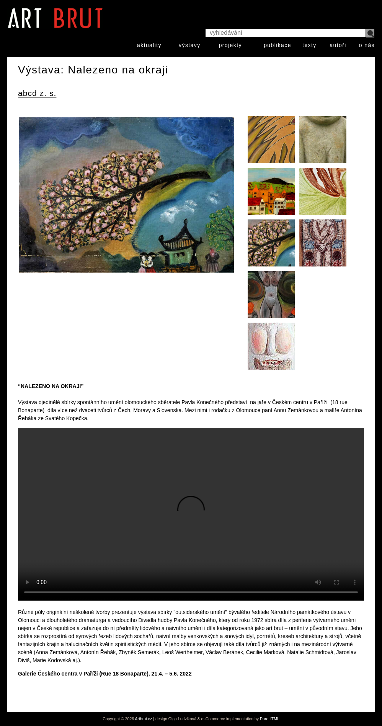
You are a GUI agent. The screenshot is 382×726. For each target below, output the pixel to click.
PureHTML (269, 718)
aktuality (149, 45)
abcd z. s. (37, 93)
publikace (277, 45)
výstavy (189, 45)
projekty (230, 45)
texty (309, 45)
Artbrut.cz (143, 718)
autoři (338, 45)
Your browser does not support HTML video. (191, 514)
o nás (367, 45)
